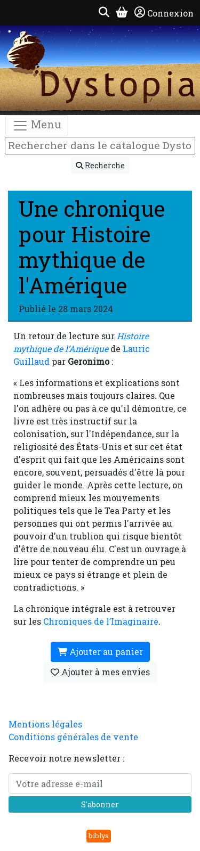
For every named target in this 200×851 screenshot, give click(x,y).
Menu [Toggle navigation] (36, 125)
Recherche (100, 165)
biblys (99, 835)
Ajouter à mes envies (100, 671)
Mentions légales (45, 724)
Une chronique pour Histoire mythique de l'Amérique (92, 246)
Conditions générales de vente (73, 736)
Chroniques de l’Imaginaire (100, 621)
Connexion (164, 13)
